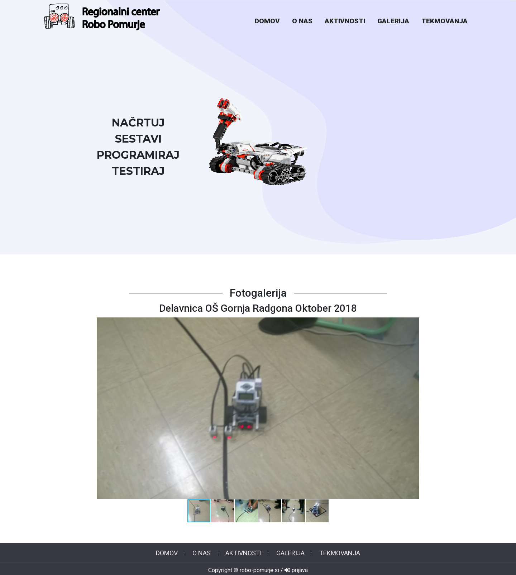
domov (267, 21)
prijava (296, 570)
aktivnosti (345, 21)
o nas (302, 21)
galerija (393, 21)
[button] (413, 408)
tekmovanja (444, 21)
